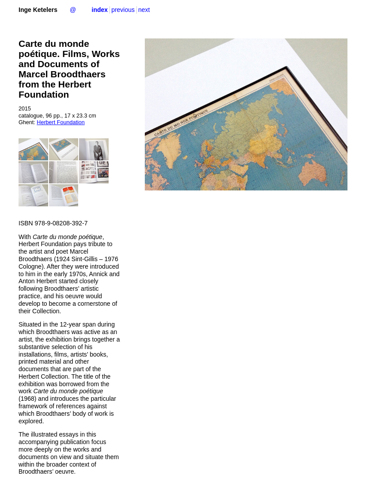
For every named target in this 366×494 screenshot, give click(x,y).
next (144, 9)
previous (123, 9)
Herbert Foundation (61, 122)
